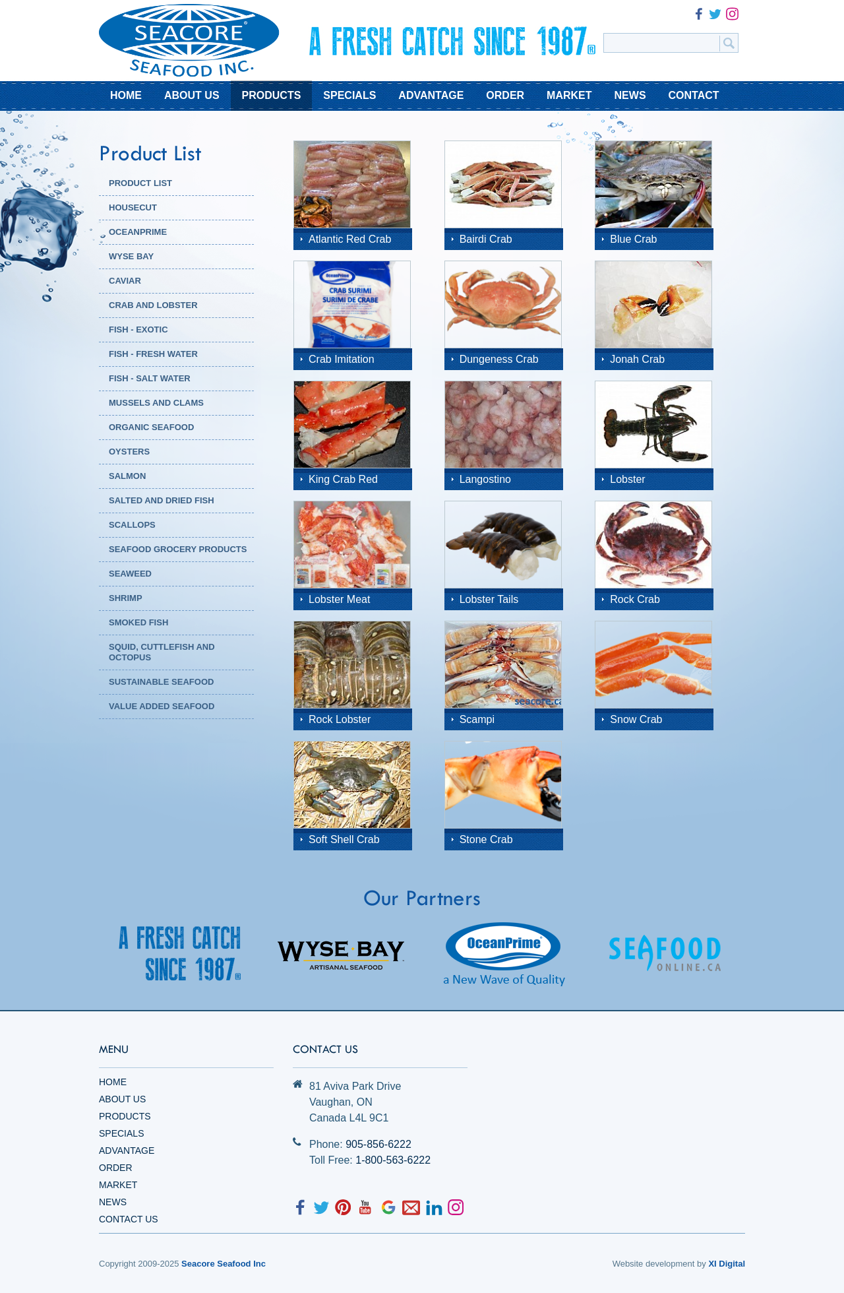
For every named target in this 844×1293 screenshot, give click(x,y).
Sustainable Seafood (161, 682)
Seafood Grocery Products (178, 549)
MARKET (569, 95)
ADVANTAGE (431, 95)
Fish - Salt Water (150, 378)
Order (116, 1167)
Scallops (132, 525)
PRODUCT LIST (140, 183)
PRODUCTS (271, 95)
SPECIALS (349, 95)
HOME (126, 95)
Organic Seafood (151, 427)
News (113, 1202)
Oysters (129, 452)
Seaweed (130, 574)
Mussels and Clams (156, 403)
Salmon (127, 476)
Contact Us (128, 1219)
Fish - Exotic (138, 329)
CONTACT (694, 95)
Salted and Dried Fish (161, 500)
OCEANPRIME (138, 232)
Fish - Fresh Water (153, 354)
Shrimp (125, 598)
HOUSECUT (133, 207)
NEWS (630, 95)
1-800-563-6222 (393, 1160)
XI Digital (726, 1264)
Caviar (125, 281)
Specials (121, 1133)
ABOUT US (192, 95)
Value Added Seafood (161, 706)
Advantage (126, 1150)
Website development (654, 1264)
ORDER (505, 95)
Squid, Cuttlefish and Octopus (162, 652)
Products (125, 1116)
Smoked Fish (138, 622)
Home (113, 1082)
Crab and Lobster (153, 305)
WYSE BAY (131, 256)
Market (118, 1185)
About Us (122, 1099)
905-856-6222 (378, 1144)
